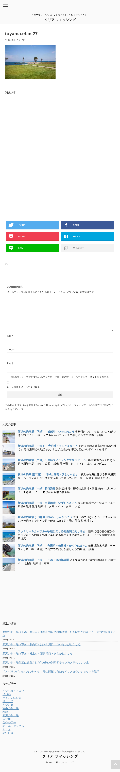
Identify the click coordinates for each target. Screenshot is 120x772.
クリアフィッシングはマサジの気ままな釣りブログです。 (60, 756)
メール (11, 354)
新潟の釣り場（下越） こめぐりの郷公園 (43, 564)
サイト (10, 368)
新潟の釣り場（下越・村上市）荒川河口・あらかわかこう (38, 658)
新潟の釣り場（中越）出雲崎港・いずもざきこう (47, 507)
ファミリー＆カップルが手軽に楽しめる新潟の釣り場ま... (52, 536)
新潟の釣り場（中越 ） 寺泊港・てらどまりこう (48, 450)
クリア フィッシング (60, 20)
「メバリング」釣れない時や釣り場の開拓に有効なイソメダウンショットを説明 (51, 676)
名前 (10, 340)
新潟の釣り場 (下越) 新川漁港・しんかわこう (45, 522)
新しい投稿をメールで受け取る (23, 391)
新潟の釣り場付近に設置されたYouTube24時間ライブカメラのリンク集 (46, 667)
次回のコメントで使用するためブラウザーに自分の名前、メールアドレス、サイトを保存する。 (60, 382)
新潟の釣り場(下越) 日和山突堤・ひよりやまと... (49, 479)
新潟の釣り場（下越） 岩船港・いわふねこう (46, 436)
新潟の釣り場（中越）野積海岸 (37, 493)
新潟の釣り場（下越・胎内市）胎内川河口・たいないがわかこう (42, 649)
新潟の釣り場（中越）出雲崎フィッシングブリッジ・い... (52, 465)
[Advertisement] (60, 131)
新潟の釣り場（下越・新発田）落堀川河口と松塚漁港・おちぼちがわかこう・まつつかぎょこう (59, 638)
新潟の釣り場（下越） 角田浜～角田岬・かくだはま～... (52, 550)
